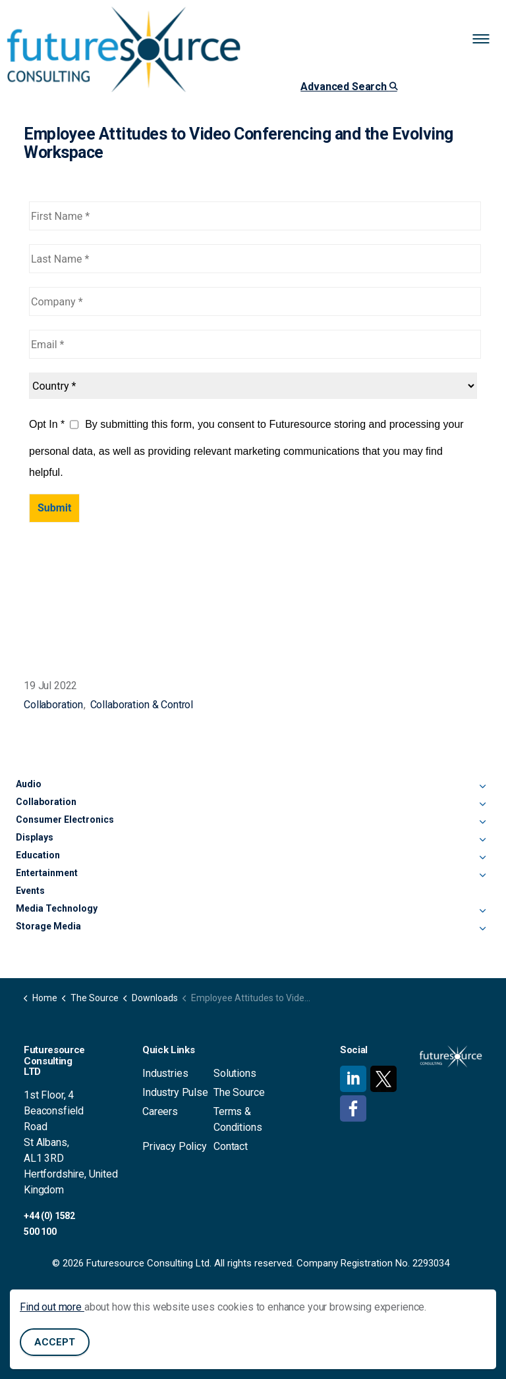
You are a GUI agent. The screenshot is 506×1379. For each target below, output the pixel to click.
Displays (34, 837)
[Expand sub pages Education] (482, 858)
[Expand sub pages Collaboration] (482, 804)
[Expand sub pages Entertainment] (482, 875)
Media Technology (57, 908)
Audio (29, 784)
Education (38, 855)
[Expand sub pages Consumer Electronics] (482, 822)
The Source (239, 1092)
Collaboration (53, 704)
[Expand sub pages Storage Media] (482, 929)
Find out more (52, 1307)
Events (30, 890)
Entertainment (47, 873)
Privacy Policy (174, 1146)
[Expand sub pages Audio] (482, 786)
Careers (160, 1111)
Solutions (234, 1073)
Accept (54, 1343)
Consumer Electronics (65, 819)
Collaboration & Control (142, 704)
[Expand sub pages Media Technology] (482, 911)
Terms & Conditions (237, 1119)
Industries (165, 1073)
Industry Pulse (175, 1092)
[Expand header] (486, 39)
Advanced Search (348, 86)
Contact (230, 1146)
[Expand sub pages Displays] (482, 840)
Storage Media (48, 926)
